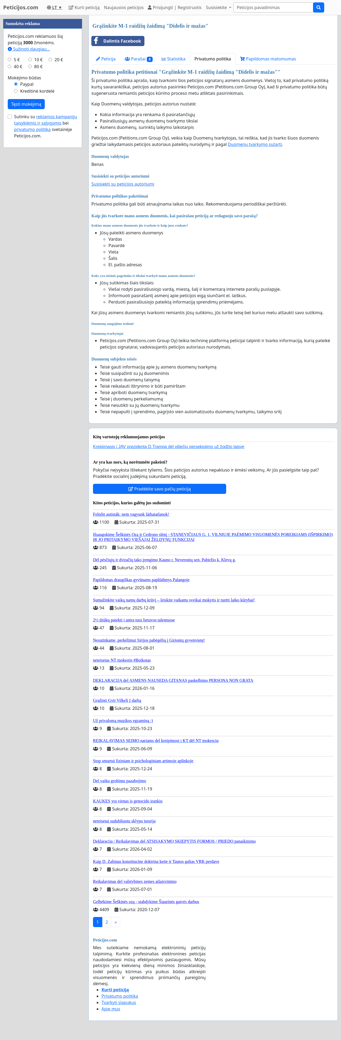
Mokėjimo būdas (24, 78)
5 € (17, 60)
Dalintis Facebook (116, 41)
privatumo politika (32, 129)
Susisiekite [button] (217, 7)
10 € (38, 60)
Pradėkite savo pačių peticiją (159, 489)
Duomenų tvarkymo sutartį (255, 144)
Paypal (27, 84)
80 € (38, 66)
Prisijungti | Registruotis (174, 7)
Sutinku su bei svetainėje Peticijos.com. (45, 126)
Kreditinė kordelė (37, 91)
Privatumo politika (212, 59)
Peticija (106, 59)
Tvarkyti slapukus (119, 1002)
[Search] (273, 7)
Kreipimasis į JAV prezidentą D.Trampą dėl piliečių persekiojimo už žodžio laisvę (168, 446)
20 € (59, 60)
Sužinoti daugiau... (29, 49)
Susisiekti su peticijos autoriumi (122, 184)
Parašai (139, 59)
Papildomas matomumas (268, 59)
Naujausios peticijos (124, 7)
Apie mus (111, 1009)
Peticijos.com (20, 7)
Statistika (173, 59)
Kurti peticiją (84, 7)
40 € (18, 66)
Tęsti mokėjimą (26, 104)
